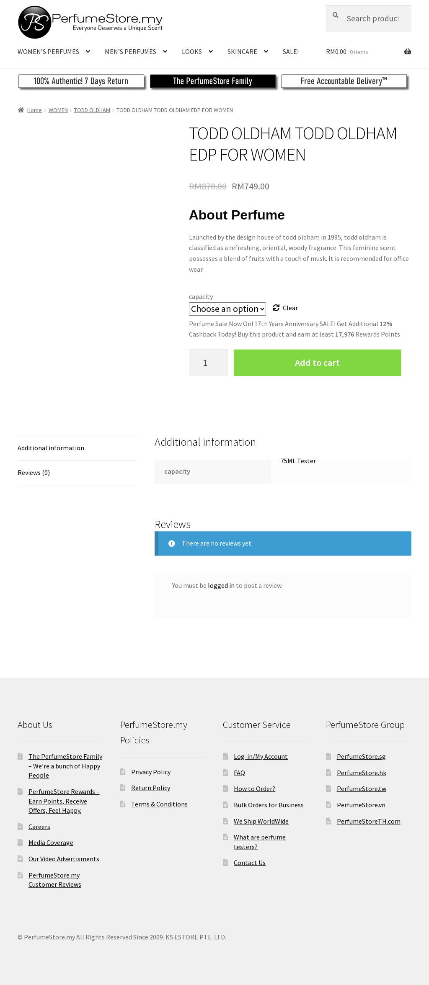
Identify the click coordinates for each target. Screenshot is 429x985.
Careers (39, 826)
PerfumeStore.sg (361, 756)
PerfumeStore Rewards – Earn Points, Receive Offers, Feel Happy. (64, 800)
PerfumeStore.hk (361, 772)
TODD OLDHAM (92, 110)
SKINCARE (242, 51)
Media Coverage (50, 842)
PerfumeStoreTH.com (369, 821)
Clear (290, 308)
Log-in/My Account (261, 756)
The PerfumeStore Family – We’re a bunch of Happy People (65, 765)
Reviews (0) (34, 472)
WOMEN (58, 110)
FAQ (239, 772)
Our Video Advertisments (63, 859)
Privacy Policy (151, 772)
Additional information (51, 448)
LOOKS (192, 51)
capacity (201, 296)
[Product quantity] (208, 363)
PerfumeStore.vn (361, 805)
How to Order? (254, 788)
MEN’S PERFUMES (130, 51)
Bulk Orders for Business (269, 805)
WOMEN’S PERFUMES (48, 51)
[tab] (77, 448)
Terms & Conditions (159, 804)
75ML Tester (298, 461)
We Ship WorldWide (261, 821)
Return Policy (150, 787)
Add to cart (317, 362)
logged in (221, 585)
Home (34, 110)
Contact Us (250, 862)
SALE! (291, 51)
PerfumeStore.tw (361, 788)
